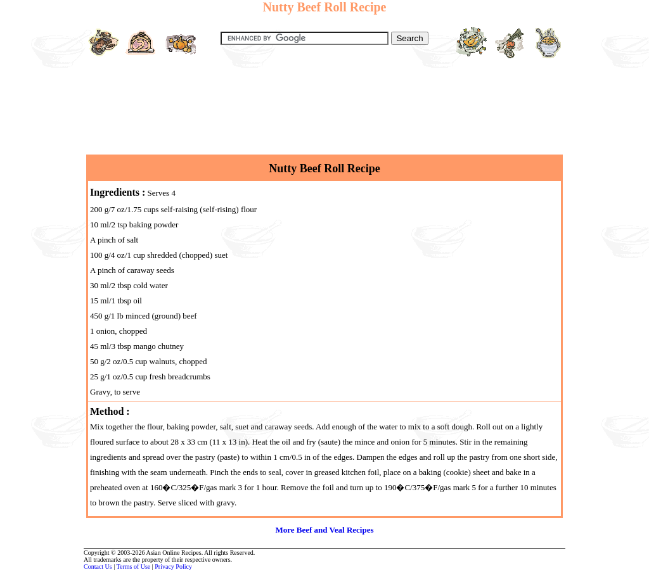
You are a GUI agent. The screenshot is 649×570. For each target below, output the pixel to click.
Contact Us (98, 566)
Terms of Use (134, 566)
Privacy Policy (173, 566)
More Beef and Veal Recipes (324, 530)
